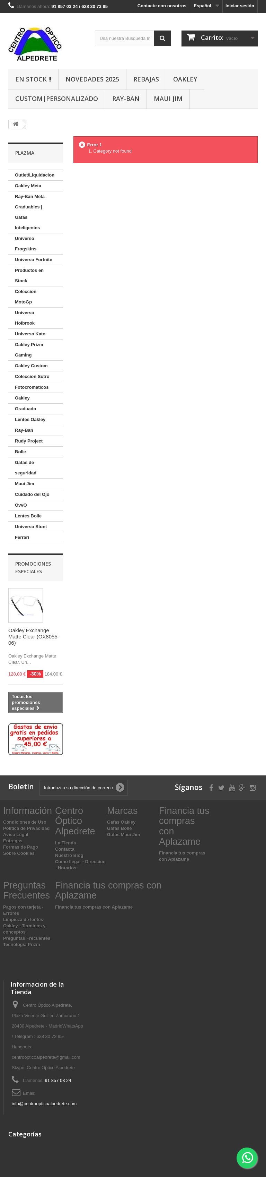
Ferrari (22, 537)
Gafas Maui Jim (123, 834)
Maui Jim (168, 98)
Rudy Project (29, 441)
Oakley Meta (28, 185)
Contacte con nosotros (162, 5)
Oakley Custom (31, 365)
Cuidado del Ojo (32, 494)
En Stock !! (33, 79)
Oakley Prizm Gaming (29, 350)
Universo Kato (30, 333)
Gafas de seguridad (25, 467)
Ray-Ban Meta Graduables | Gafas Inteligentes (30, 212)
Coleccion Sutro (32, 376)
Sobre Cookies (19, 853)
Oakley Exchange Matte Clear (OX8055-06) (33, 636)
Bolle (20, 451)
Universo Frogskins (25, 243)
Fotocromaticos (32, 387)
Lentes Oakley (30, 419)
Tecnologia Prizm (21, 944)
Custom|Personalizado (56, 98)
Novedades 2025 (92, 79)
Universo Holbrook (25, 318)
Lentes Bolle (28, 515)
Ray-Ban (126, 98)
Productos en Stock (29, 275)
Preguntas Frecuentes (27, 938)
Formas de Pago (20, 847)
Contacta (64, 849)
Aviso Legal (15, 834)
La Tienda (65, 842)
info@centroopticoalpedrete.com (44, 1103)
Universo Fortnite (33, 259)
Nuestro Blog (69, 855)
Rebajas (146, 79)
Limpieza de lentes (23, 919)
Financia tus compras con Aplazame (94, 907)
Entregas (13, 840)
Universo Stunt (31, 526)
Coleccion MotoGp (25, 296)
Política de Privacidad (26, 828)
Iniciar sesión (239, 5)
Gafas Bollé (119, 828)
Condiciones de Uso (24, 822)
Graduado (25, 408)
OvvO (21, 505)
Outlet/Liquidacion (34, 175)
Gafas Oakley (121, 822)
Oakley (185, 79)
